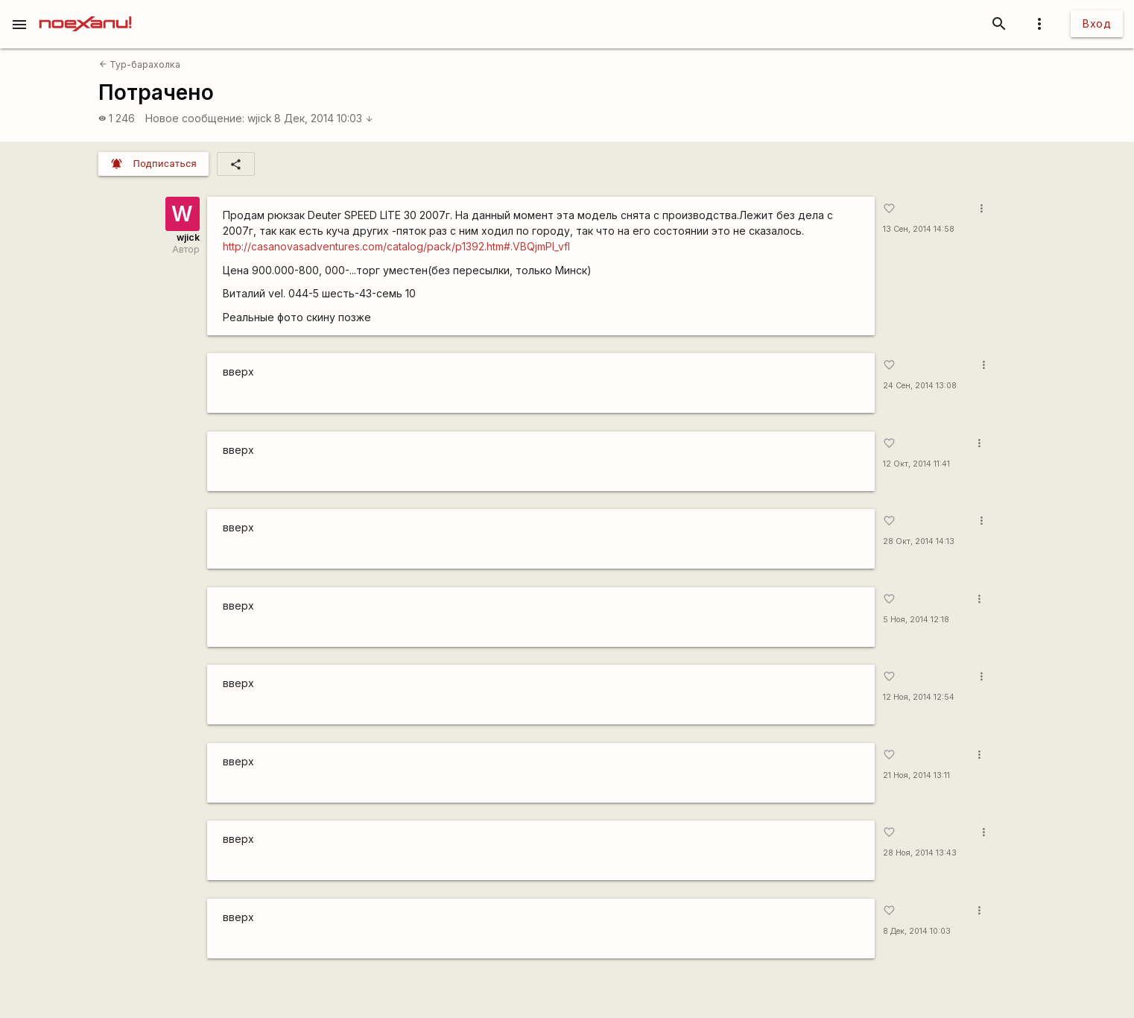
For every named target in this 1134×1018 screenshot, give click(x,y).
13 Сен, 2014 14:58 (918, 229)
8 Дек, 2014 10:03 (323, 118)
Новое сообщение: (194, 118)
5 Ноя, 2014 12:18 (916, 620)
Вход (1097, 23)
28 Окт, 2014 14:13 (918, 541)
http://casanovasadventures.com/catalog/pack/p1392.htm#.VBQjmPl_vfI (396, 246)
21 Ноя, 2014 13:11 (916, 775)
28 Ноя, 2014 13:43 (920, 853)
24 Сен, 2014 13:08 (920, 386)
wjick (259, 118)
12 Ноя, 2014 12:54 (918, 697)
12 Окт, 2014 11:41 (916, 464)
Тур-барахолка (139, 64)
